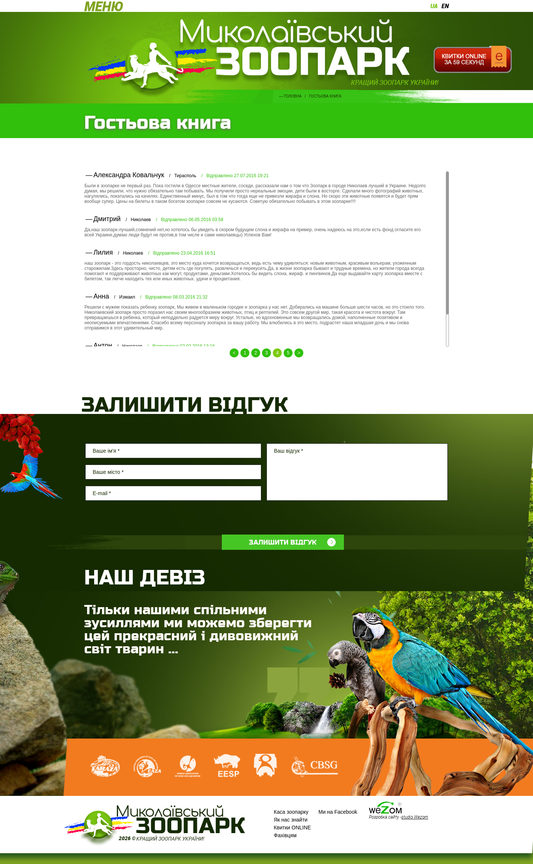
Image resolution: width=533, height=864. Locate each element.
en (445, 6)
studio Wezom (414, 817)
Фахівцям (285, 835)
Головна (292, 96)
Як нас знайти (291, 820)
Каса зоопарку (291, 812)
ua (434, 6)
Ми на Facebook (337, 812)
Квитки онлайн (472, 59)
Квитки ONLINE (292, 827)
